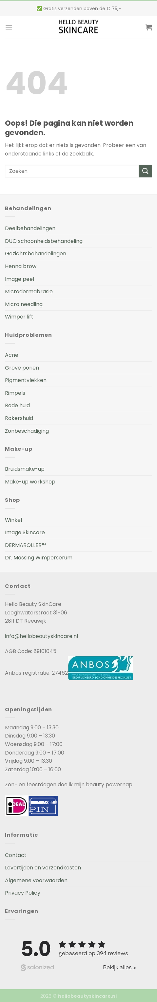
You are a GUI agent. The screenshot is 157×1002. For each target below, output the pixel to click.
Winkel (13, 520)
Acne (11, 355)
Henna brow (20, 266)
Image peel (19, 279)
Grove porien (22, 368)
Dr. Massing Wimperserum (38, 557)
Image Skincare (25, 532)
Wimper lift (19, 316)
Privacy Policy (22, 893)
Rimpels (15, 393)
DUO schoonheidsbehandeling (44, 241)
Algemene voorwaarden (36, 880)
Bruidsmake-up (25, 469)
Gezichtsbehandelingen (35, 253)
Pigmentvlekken (26, 380)
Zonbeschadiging (27, 431)
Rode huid (17, 405)
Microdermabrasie (29, 291)
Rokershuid (19, 418)
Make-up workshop (30, 481)
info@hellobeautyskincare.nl (41, 636)
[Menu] (9, 27)
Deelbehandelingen (30, 228)
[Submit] (145, 171)
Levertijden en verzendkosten (43, 867)
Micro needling (24, 304)
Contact (16, 855)
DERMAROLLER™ (25, 545)
